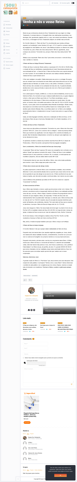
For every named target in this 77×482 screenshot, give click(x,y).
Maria (29, 458)
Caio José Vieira (32, 447)
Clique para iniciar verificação (37, 363)
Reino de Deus (27, 275)
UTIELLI (30, 442)
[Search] (23, 3)
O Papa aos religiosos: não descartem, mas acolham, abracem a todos (30, 327)
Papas (24, 323)
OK (60, 475)
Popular (32, 433)
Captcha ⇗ (42, 365)
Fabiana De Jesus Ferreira (35, 453)
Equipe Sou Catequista (34, 437)
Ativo (28, 433)
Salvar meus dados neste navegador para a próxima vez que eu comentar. (44, 357)
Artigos (43, 323)
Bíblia (24, 18)
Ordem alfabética (38, 470)
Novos (24, 433)
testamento (34, 275)
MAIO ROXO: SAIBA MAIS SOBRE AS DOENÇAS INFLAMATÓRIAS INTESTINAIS (65, 327)
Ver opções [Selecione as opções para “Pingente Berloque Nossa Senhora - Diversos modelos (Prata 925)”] (27, 422)
